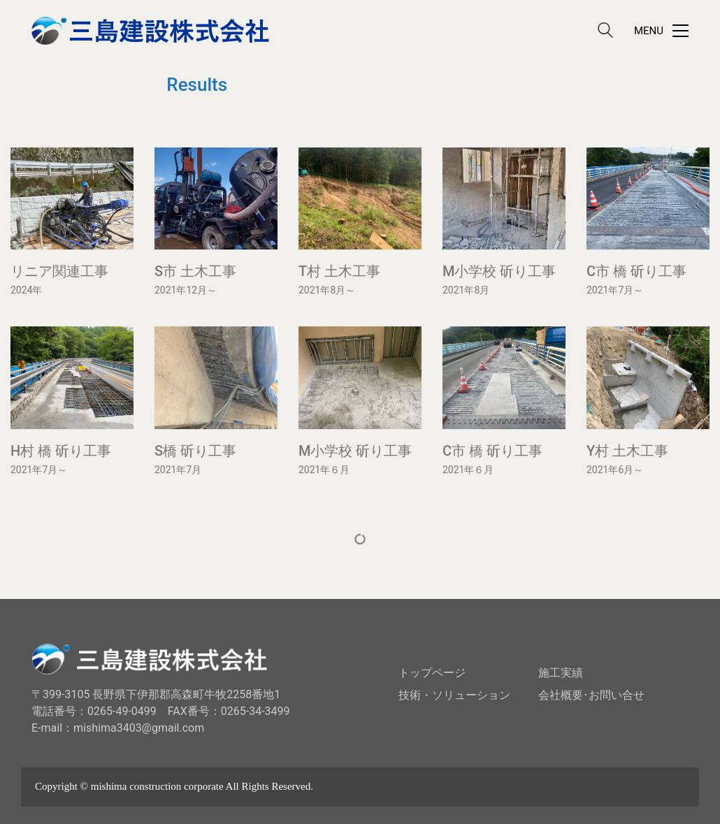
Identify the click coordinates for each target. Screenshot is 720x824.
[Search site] (605, 32)
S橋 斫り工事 (195, 450)
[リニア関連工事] (72, 198)
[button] (661, 31)
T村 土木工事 (339, 271)
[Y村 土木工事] (648, 377)
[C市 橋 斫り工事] (648, 198)
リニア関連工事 (59, 271)
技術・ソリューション (454, 695)
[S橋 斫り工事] (216, 377)
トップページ (432, 672)
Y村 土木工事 (627, 450)
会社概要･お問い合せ (591, 695)
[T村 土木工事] (360, 198)
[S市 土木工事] (216, 198)
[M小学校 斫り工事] (504, 198)
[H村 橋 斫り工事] (72, 377)
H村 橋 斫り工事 (60, 450)
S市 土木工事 (195, 271)
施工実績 (560, 672)
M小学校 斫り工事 (499, 271)
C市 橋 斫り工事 (636, 271)
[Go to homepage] (150, 30)
